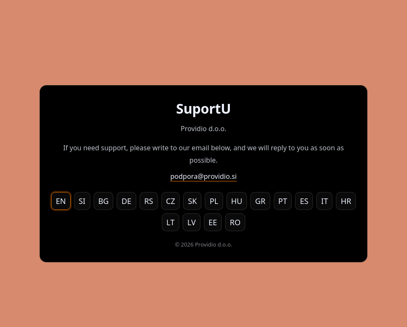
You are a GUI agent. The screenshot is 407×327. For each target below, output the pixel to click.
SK (192, 201)
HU (237, 201)
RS (148, 201)
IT (324, 201)
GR (260, 201)
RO (235, 222)
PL (213, 201)
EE (213, 222)
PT (282, 201)
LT (170, 222)
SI (82, 201)
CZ (170, 201)
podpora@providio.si (203, 176)
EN (61, 201)
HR (346, 201)
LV (191, 222)
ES (304, 201)
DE (126, 201)
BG (103, 201)
